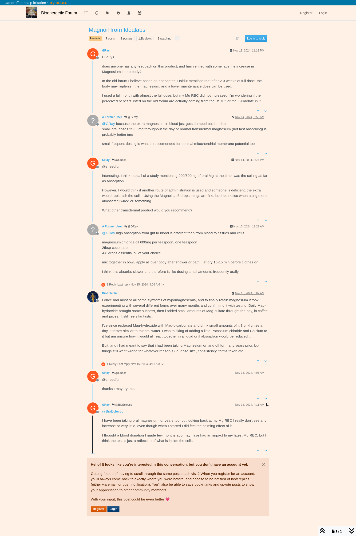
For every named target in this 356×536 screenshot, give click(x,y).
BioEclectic (110, 293)
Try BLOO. (57, 3)
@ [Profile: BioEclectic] (112, 411)
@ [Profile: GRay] (108, 124)
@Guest (119, 160)
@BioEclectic (122, 404)
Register (98, 509)
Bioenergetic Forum (59, 13)
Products (95, 38)
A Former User (112, 117)
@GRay (131, 117)
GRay (106, 50)
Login (113, 509)
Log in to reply (256, 38)
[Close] (263, 464)
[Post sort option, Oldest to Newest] (237, 38)
